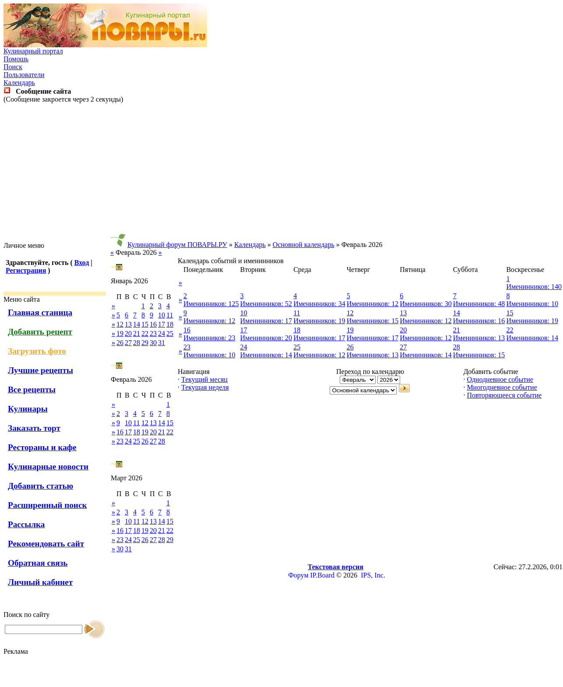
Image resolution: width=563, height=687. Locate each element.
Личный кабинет (40, 582)
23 (153, 333)
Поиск (13, 66)
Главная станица (40, 312)
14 (136, 324)
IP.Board (322, 575)
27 (128, 342)
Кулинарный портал (33, 51)
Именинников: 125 (211, 303)
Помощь (16, 59)
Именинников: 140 (534, 286)
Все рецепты (32, 389)
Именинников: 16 (479, 320)
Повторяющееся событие (504, 395)
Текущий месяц (204, 379)
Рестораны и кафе (42, 447)
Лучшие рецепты (40, 370)
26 (119, 342)
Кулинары (28, 408)
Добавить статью (40, 485)
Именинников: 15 (373, 320)
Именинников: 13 (479, 338)
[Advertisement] (281, 172)
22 (144, 333)
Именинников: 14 (532, 338)
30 (153, 342)
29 (144, 342)
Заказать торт (34, 428)
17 (161, 324)
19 (119, 333)
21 (136, 333)
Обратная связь (37, 562)
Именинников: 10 (532, 303)
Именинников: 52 (266, 303)
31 (161, 342)
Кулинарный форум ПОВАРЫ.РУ (177, 244)
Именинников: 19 (319, 320)
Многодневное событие (502, 387)
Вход (81, 262)
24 (161, 333)
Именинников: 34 (319, 303)
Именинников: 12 (373, 303)
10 (161, 315)
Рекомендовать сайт (46, 543)
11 (169, 315)
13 (128, 324)
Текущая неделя (205, 387)
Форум (298, 575)
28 (136, 342)
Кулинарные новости (48, 466)
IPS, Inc (372, 575)
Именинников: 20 (266, 338)
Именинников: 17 (266, 320)
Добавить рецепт (40, 331)
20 (128, 333)
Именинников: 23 (209, 338)
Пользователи (24, 74)
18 (169, 324)
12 (119, 324)
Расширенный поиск (47, 505)
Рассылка (26, 524)
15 (144, 324)
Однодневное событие (500, 379)
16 (153, 324)
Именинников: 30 (426, 303)
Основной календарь (303, 244)
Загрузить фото (37, 351)
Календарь (19, 82)
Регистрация (26, 270)
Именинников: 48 (479, 303)
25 (169, 333)
